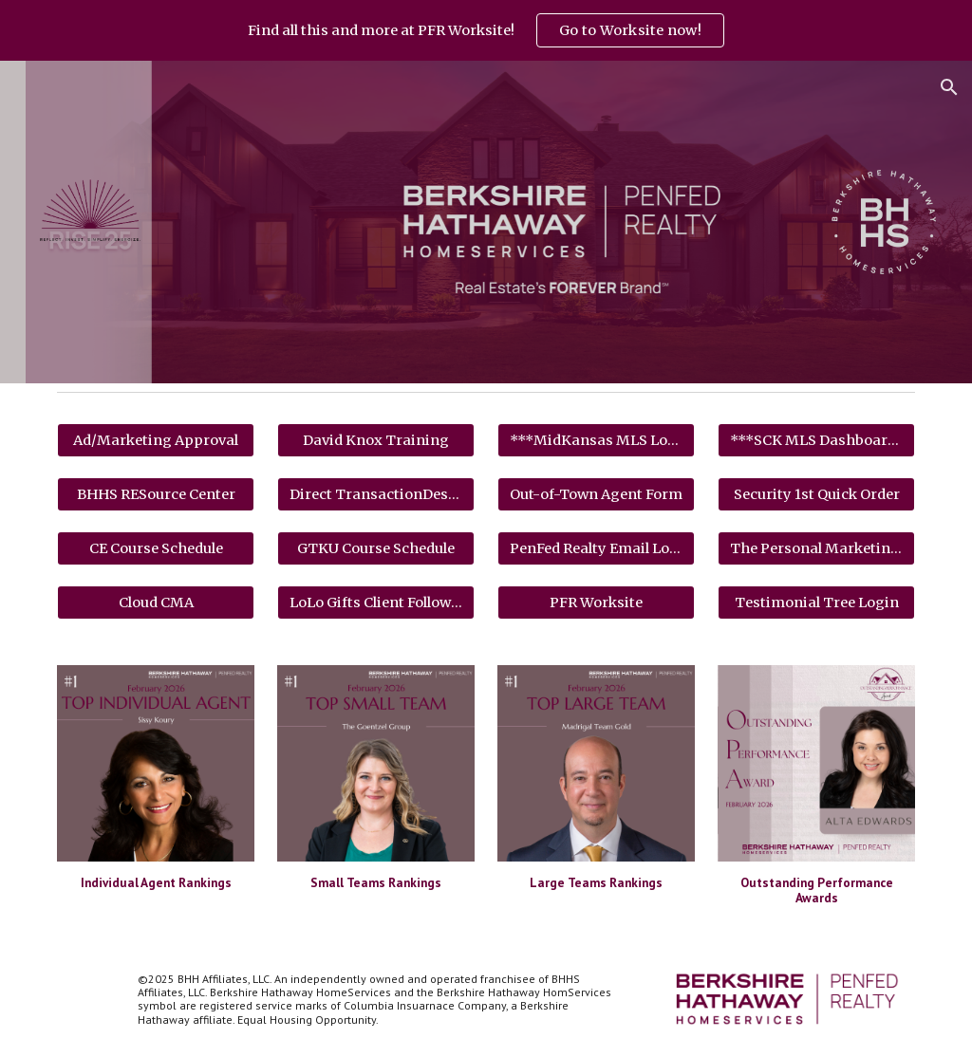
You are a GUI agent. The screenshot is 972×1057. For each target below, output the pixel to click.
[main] (156, 882)
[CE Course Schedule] (156, 548)
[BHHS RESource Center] (156, 494)
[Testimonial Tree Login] (817, 602)
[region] (486, 30)
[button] (949, 87)
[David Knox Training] (376, 439)
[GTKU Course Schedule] (376, 548)
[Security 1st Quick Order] (817, 494)
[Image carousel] (156, 763)
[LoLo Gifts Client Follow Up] (376, 602)
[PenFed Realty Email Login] (596, 548)
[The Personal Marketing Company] (817, 548)
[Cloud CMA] (156, 602)
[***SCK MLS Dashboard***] (817, 439)
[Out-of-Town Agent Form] (596, 494)
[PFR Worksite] (596, 602)
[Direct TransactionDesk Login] (376, 494)
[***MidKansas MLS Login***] (596, 439)
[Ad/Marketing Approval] (156, 439)
